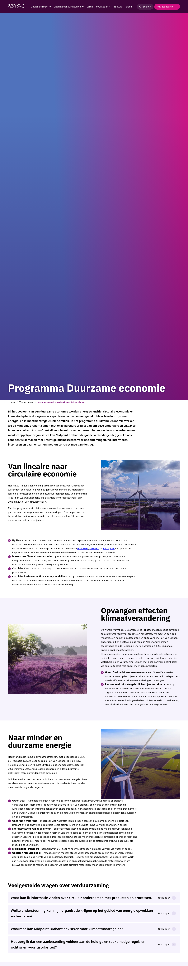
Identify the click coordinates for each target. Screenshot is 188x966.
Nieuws (118, 6)
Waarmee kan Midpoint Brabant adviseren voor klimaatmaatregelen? (67, 928)
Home (12, 402)
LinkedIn (94, 548)
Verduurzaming (26, 402)
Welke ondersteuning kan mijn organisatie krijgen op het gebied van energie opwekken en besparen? (82, 913)
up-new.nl (82, 548)
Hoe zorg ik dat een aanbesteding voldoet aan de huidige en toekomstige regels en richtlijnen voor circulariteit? (78, 944)
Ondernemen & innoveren (67, 6)
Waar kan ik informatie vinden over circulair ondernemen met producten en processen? (82, 897)
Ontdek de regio (39, 6)
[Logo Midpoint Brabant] (16, 6)
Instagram (109, 548)
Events (128, 6)
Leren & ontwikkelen (97, 6)
